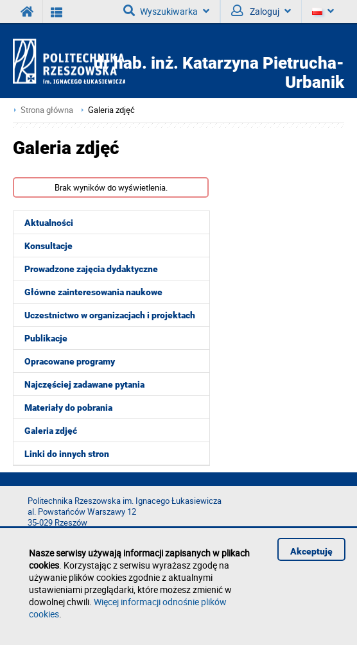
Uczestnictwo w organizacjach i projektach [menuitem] (109, 315)
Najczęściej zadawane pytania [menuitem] (84, 384)
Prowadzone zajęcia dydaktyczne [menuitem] (91, 269)
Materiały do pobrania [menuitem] (68, 407)
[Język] (322, 11)
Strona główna (47, 110)
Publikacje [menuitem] (45, 338)
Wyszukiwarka (166, 10)
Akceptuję (311, 551)
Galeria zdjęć (111, 110)
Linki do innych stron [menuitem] (66, 454)
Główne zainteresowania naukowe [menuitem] (93, 292)
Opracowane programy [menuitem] (69, 361)
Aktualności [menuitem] (48, 223)
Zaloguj (261, 10)
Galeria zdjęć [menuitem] (50, 431)
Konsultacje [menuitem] (48, 246)
